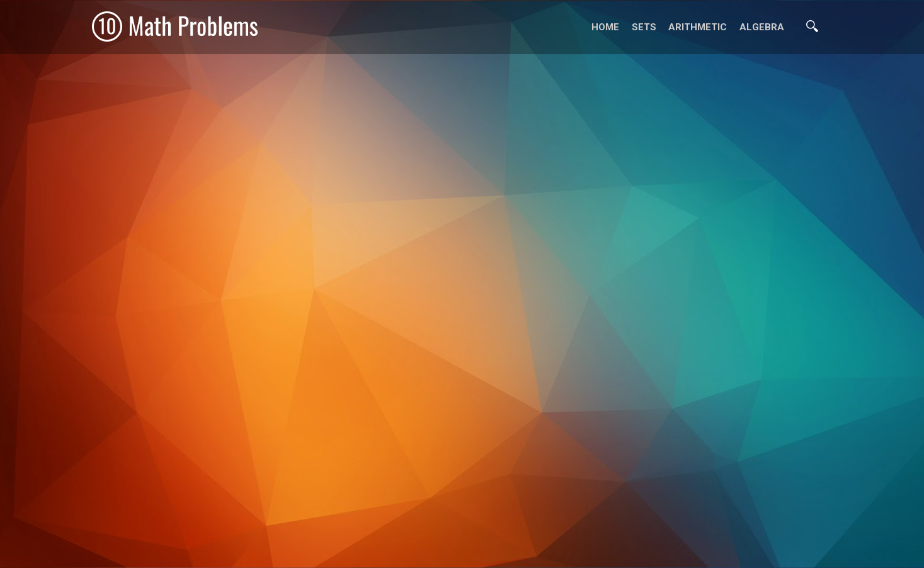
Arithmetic (697, 27)
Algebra (761, 27)
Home (605, 27)
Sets (644, 27)
